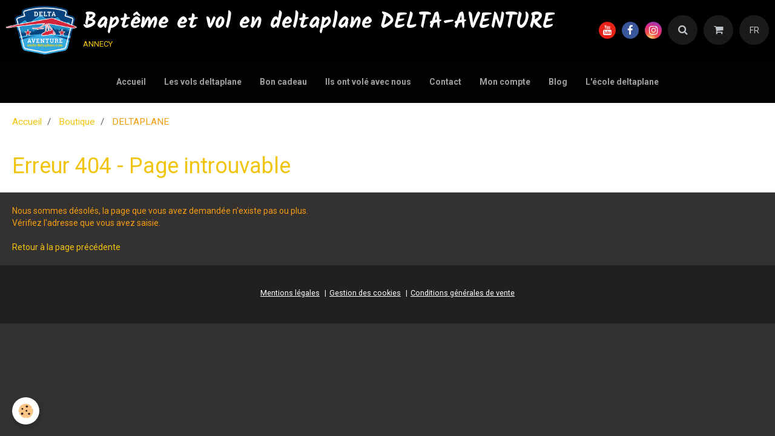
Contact (445, 82)
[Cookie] (25, 410)
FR (754, 30)
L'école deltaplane (622, 82)
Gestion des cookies (365, 292)
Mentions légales (290, 292)
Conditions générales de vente (463, 292)
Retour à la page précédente (66, 247)
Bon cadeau (283, 82)
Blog (558, 82)
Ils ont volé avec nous (368, 82)
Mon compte (505, 82)
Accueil (131, 82)
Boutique (77, 121)
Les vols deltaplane (203, 82)
